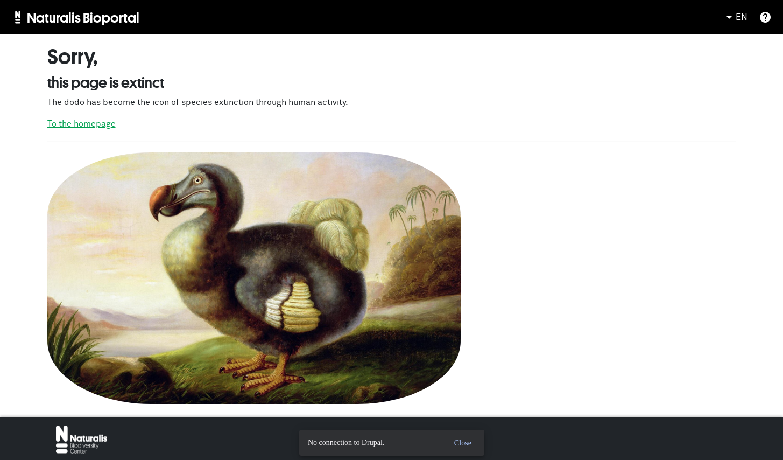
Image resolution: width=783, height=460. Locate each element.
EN (735, 17)
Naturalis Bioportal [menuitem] (83, 17)
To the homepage (81, 124)
